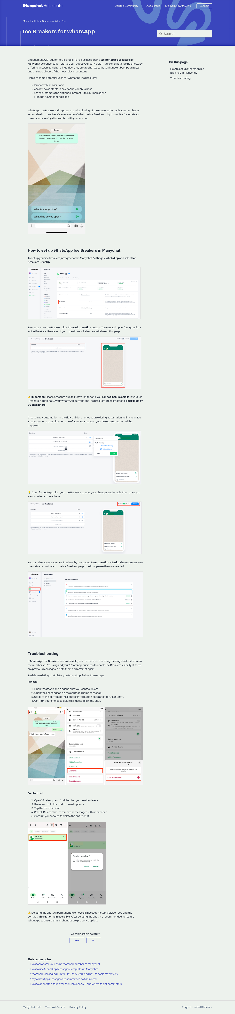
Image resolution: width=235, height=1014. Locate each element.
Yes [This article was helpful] (77, 940)
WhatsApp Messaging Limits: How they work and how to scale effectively (74, 974)
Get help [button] (204, 6)
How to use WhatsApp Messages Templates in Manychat (64, 969)
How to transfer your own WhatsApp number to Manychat (65, 964)
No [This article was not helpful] (93, 940)
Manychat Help (31, 21)
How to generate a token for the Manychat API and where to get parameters (76, 984)
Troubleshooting (180, 78)
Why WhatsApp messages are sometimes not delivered (63, 979)
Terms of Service (55, 1007)
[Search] (184, 33)
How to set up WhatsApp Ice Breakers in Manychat (187, 71)
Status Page (153, 6)
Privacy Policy (77, 1007)
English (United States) (179, 5)
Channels (47, 21)
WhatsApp (60, 21)
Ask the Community (126, 6)
